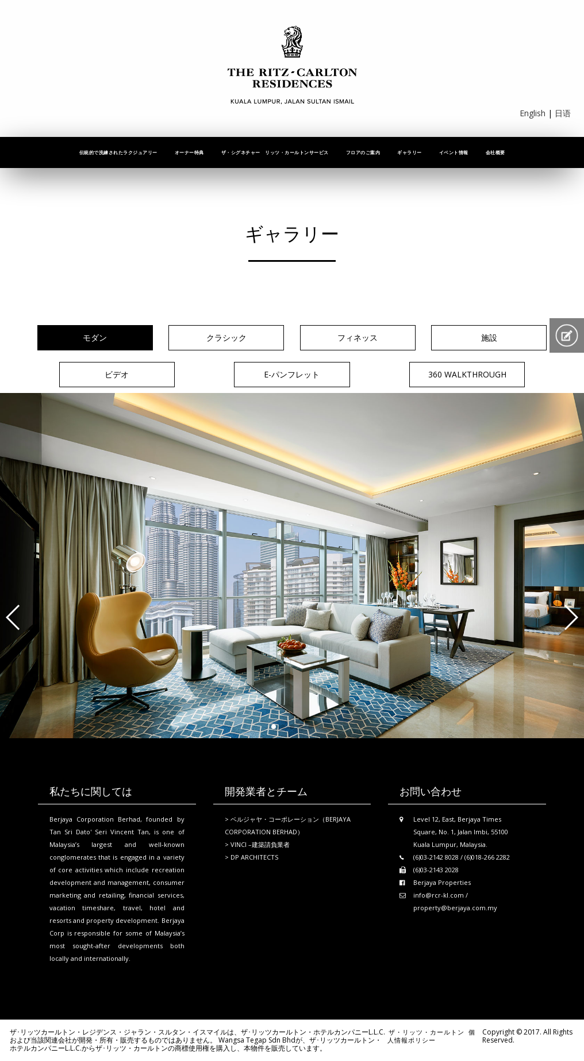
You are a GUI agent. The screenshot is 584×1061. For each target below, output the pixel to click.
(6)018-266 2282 (487, 857)
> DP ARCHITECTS (251, 857)
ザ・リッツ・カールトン (426, 1032)
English (532, 113)
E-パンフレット (292, 374)
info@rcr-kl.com (438, 895)
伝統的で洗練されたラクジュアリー (118, 152)
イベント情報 (453, 152)
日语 (563, 113)
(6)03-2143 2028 (436, 869)
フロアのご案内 (363, 152)
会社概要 (495, 152)
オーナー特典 (189, 152)
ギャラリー (409, 152)
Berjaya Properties (442, 882)
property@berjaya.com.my (455, 907)
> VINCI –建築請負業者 (257, 844)
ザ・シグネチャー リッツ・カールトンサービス (275, 152)
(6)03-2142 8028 (436, 857)
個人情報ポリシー (431, 1036)
